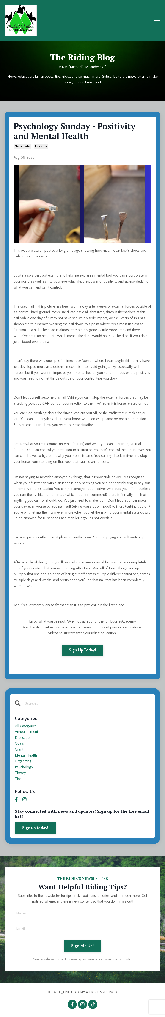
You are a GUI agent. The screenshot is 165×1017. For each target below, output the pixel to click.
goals (19, 743)
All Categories (25, 726)
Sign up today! (35, 828)
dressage (22, 738)
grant (19, 749)
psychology (41, 146)
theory (20, 773)
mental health (22, 146)
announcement (26, 732)
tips (18, 779)
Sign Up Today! (82, 650)
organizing (23, 761)
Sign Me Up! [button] (82, 946)
